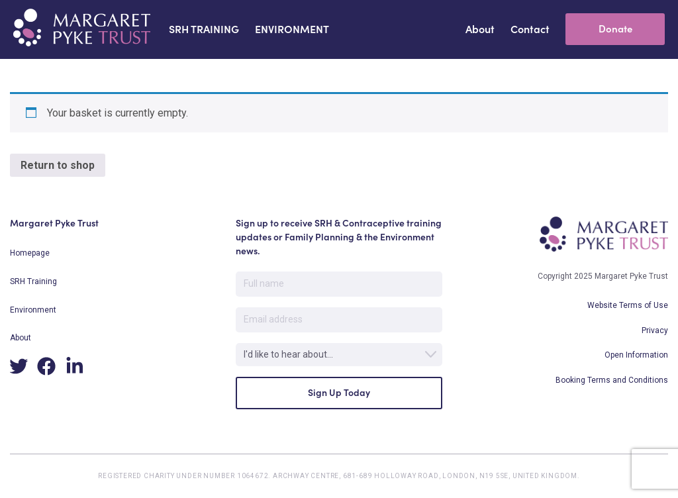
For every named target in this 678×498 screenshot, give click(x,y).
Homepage (30, 253)
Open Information (636, 355)
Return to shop (58, 165)
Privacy (655, 330)
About (20, 337)
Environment (33, 310)
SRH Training (33, 281)
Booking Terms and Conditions (612, 380)
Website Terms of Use (627, 305)
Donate (615, 29)
